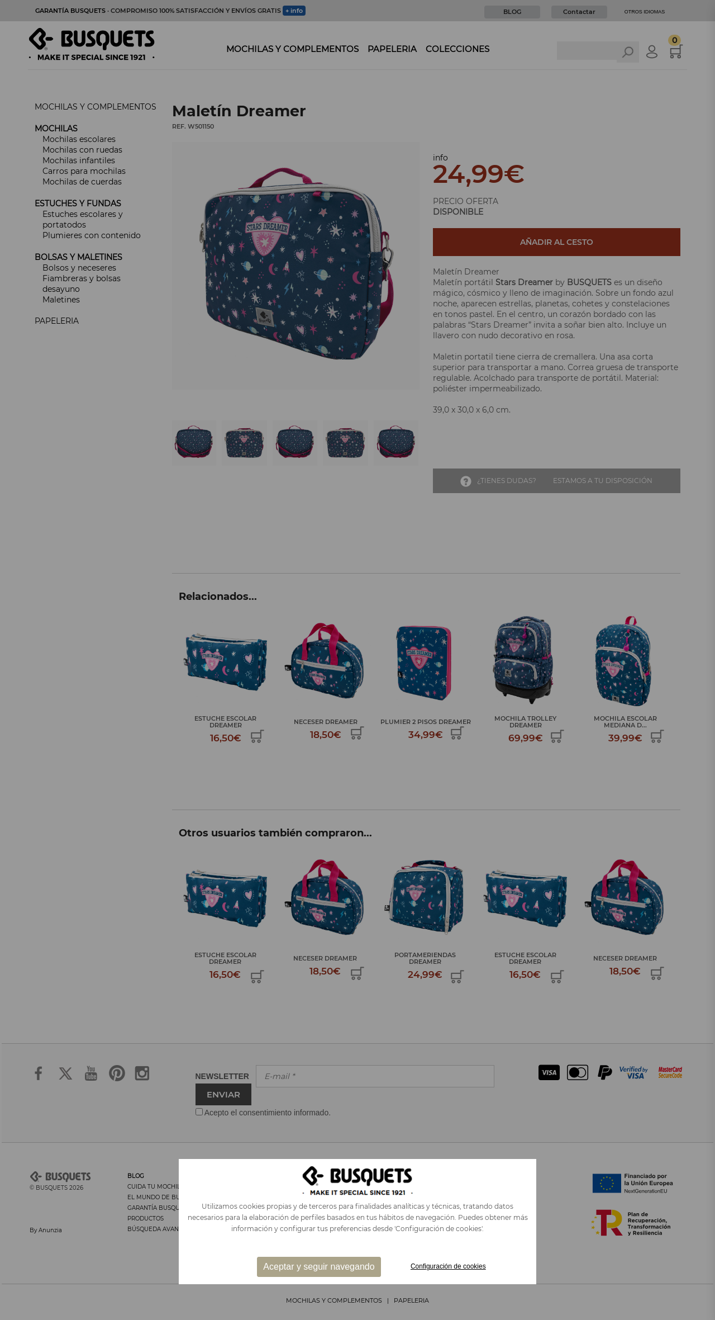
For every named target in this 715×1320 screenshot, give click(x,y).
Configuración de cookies (448, 1266)
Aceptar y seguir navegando (318, 1266)
